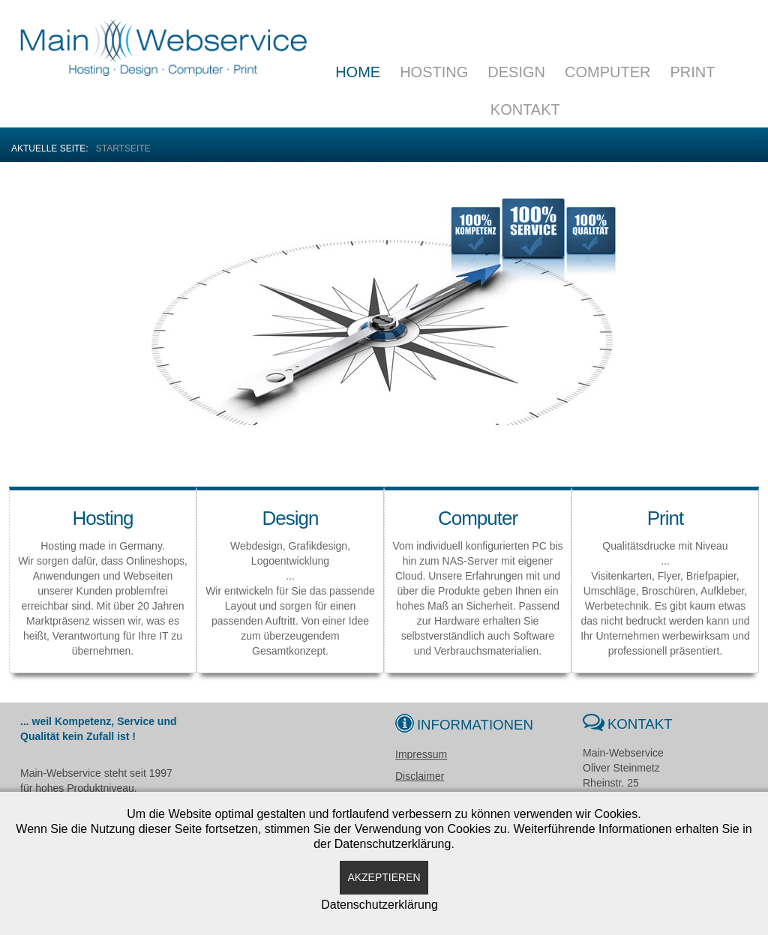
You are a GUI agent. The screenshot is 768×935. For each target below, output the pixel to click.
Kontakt (525, 109)
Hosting (434, 72)
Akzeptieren (383, 877)
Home (357, 72)
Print (692, 72)
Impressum (421, 754)
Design (516, 72)
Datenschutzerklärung (379, 904)
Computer (607, 72)
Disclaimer (419, 776)
